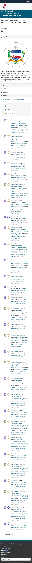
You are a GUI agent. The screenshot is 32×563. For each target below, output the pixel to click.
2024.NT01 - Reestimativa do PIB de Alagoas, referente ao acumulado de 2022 (19, 398)
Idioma (3, 557)
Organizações (9, 11)
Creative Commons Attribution (9, 99)
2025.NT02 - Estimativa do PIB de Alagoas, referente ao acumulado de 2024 (19, 139)
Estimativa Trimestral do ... (12, 15)
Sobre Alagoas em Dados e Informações (12, 544)
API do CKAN (5, 546)
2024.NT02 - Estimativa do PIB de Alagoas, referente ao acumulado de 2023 (19, 204)
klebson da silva (15, 217)
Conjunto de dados (11, 106)
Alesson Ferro (14, 120)
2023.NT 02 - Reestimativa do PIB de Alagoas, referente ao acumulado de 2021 (19, 511)
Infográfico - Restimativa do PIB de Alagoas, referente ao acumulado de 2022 (19, 365)
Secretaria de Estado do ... (12, 13)
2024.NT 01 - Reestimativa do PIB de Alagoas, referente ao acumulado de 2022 (19, 495)
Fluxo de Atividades (11, 113)
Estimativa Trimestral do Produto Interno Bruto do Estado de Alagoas (19, 236)
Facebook (4, 92)
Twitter (3, 88)
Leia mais (19, 81)
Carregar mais (9, 534)
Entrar (28, 1)
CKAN (4, 554)
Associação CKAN (6, 548)
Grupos (8, 109)
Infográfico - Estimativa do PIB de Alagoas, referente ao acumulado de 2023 (19, 263)
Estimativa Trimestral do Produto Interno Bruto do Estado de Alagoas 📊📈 (19, 130)
